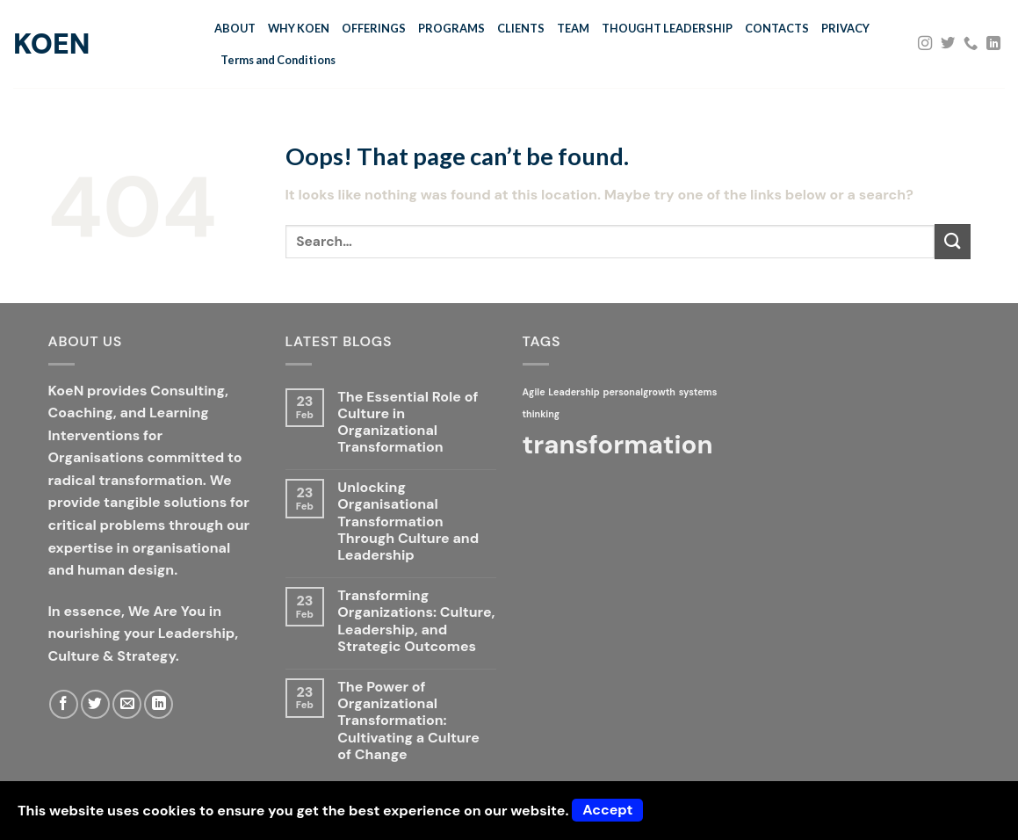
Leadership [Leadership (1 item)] (573, 392)
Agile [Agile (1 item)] (534, 392)
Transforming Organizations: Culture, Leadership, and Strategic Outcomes (416, 621)
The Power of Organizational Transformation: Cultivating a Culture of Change (408, 720)
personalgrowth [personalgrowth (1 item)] (639, 392)
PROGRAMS (451, 28)
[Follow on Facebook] (63, 704)
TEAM (573, 28)
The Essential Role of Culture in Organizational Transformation (407, 422)
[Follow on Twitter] (948, 44)
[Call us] (971, 44)
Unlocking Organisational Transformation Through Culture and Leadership (408, 521)
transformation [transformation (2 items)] (618, 444)
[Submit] (952, 241)
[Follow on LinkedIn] (993, 44)
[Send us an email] (126, 704)
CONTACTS (777, 28)
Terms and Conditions (278, 60)
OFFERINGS (374, 28)
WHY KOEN (298, 28)
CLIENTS (521, 28)
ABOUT (235, 28)
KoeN (51, 44)
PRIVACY (845, 28)
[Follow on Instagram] (925, 44)
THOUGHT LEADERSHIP (667, 28)
